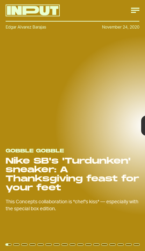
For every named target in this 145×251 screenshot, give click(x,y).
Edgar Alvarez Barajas (26, 27)
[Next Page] (96, 125)
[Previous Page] (24, 125)
